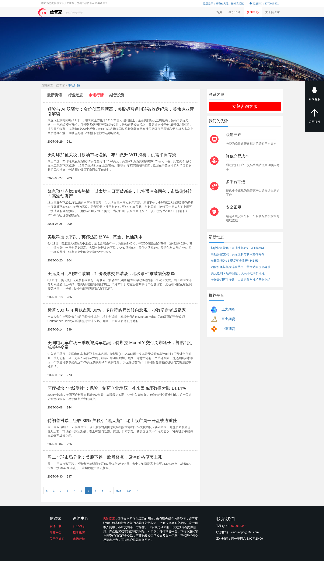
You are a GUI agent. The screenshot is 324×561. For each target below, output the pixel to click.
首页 (219, 12)
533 (118, 490)
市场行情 (74, 85)
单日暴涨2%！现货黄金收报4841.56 (235, 260)
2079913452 (238, 526)
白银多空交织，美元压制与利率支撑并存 (237, 254)
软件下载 (56, 526)
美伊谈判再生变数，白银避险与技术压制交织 (240, 279)
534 (129, 490)
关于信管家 (272, 12)
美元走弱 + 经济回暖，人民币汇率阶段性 (238, 273)
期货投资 (117, 95)
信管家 (60, 12)
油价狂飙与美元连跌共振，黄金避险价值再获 (240, 267)
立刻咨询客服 (245, 106)
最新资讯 (55, 95)
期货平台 (234, 12)
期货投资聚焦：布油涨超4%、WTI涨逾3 (237, 248)
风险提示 (109, 518)
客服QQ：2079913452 (264, 3)
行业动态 (75, 95)
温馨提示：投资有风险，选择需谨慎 (223, 3)
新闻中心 (253, 12)
